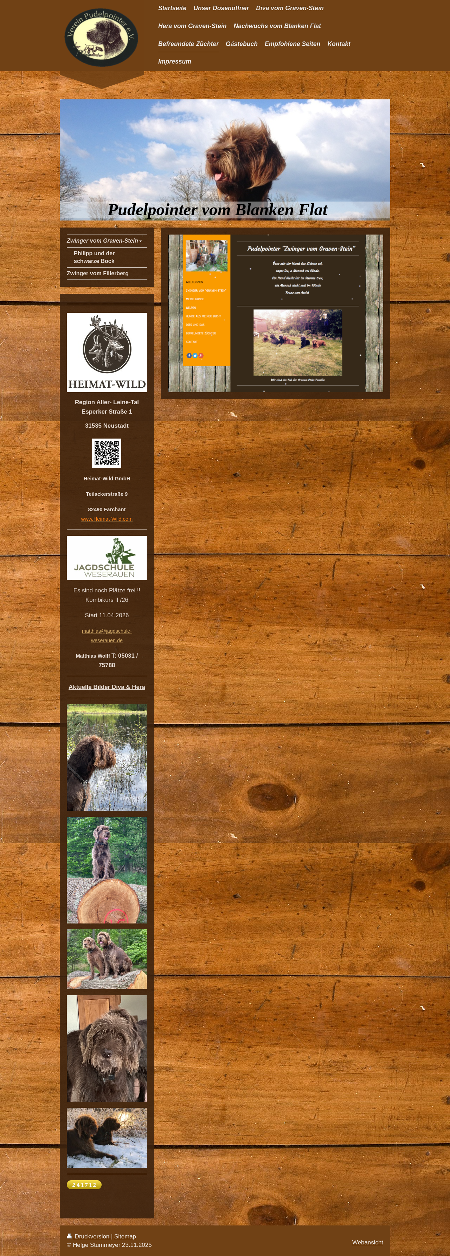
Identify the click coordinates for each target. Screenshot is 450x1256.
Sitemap (125, 1236)
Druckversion (89, 1236)
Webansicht (367, 1242)
